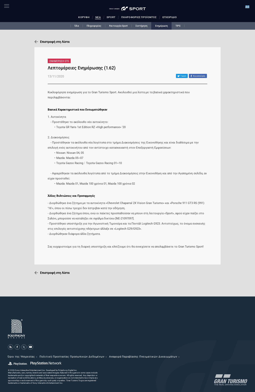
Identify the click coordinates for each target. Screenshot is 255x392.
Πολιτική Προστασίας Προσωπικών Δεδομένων (72, 356)
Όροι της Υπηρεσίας (21, 356)
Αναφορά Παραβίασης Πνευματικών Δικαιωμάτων (143, 356)
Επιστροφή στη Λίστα (55, 42)
